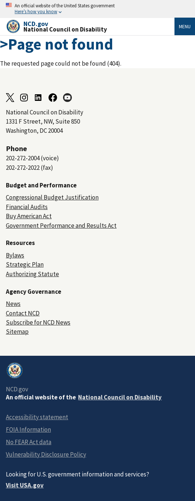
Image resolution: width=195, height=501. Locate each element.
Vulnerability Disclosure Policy (46, 454)
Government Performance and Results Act (61, 226)
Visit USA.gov (25, 485)
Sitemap (17, 332)
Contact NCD (23, 313)
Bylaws (15, 255)
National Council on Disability (120, 397)
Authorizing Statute (32, 274)
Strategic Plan (25, 264)
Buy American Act (29, 216)
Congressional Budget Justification (52, 197)
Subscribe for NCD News (38, 322)
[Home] (90, 26)
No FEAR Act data (28, 442)
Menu (185, 26)
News (13, 304)
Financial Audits (27, 207)
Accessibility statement (37, 417)
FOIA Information (28, 429)
